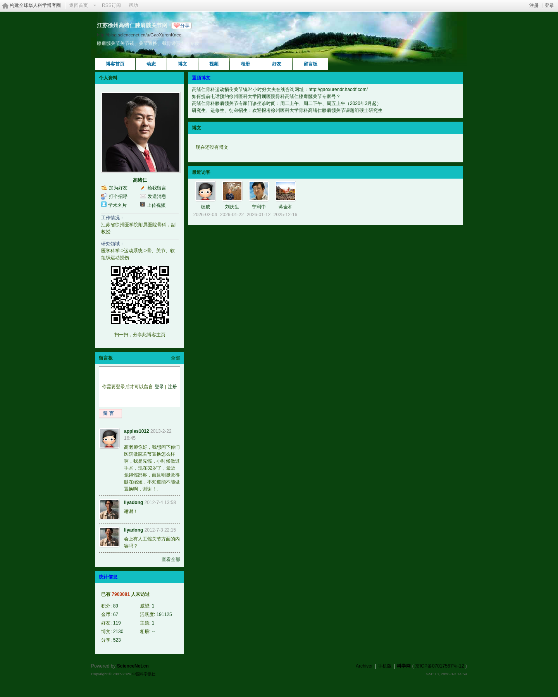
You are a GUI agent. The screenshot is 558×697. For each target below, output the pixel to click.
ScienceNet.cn (133, 666)
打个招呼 (118, 196)
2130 (118, 631)
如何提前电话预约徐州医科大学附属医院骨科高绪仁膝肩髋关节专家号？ (266, 96)
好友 (276, 64)
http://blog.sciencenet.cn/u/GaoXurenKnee (139, 34)
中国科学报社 (143, 674)
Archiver (364, 666)
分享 (184, 25)
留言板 (310, 64)
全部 (175, 358)
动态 (151, 64)
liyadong (133, 502)
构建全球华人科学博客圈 (35, 5)
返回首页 (78, 5)
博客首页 (115, 64)
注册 (534, 5)
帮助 (133, 5)
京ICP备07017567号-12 (439, 666)
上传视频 (156, 205)
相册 (245, 64)
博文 (182, 64)
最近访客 (201, 172)
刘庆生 (232, 207)
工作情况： (112, 217)
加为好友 (118, 188)
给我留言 (157, 188)
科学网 (404, 666)
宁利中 (259, 207)
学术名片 (117, 205)
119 (117, 623)
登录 (549, 5)
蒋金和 (286, 207)
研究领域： (112, 243)
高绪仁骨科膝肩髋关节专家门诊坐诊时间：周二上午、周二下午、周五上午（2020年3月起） (286, 103)
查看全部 (171, 559)
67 (115, 614)
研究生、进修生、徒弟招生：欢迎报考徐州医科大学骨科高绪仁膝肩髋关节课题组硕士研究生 (287, 110)
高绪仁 (140, 180)
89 (115, 606)
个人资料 (108, 78)
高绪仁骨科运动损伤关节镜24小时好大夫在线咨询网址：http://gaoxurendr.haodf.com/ (280, 89)
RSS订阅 (111, 5)
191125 (164, 614)
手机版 (385, 666)
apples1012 (136, 431)
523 (117, 640)
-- (153, 631)
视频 (214, 64)
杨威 (205, 207)
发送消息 (157, 196)
